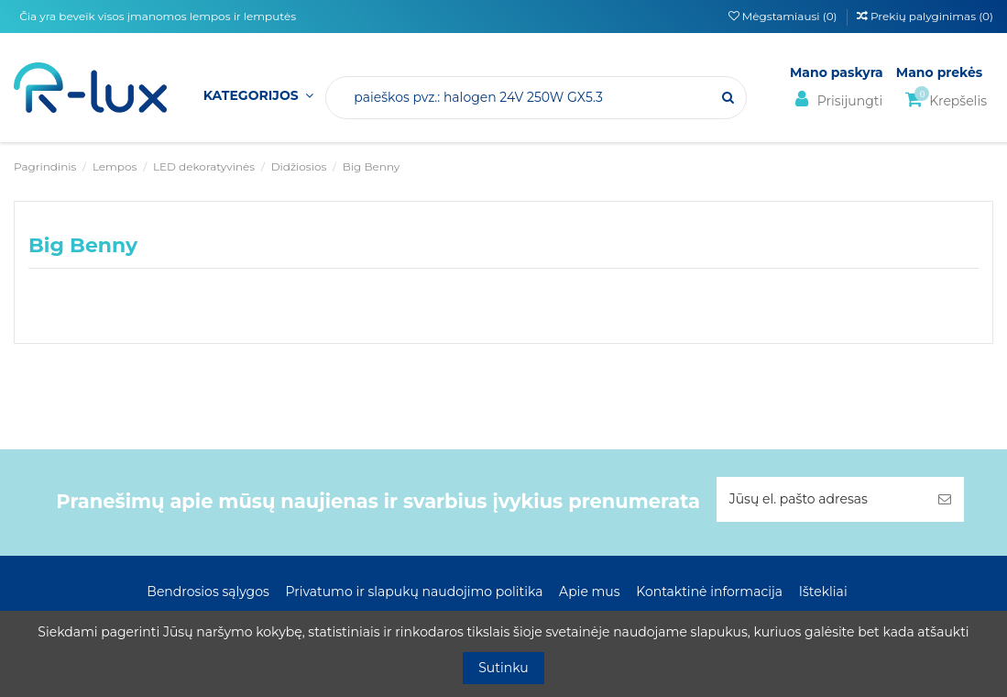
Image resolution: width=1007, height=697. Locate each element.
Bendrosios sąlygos (207, 591)
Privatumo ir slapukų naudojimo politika (413, 591)
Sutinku (503, 667)
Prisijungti (836, 99)
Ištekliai (823, 591)
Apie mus (589, 591)
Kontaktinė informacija (709, 591)
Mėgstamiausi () (784, 16)
